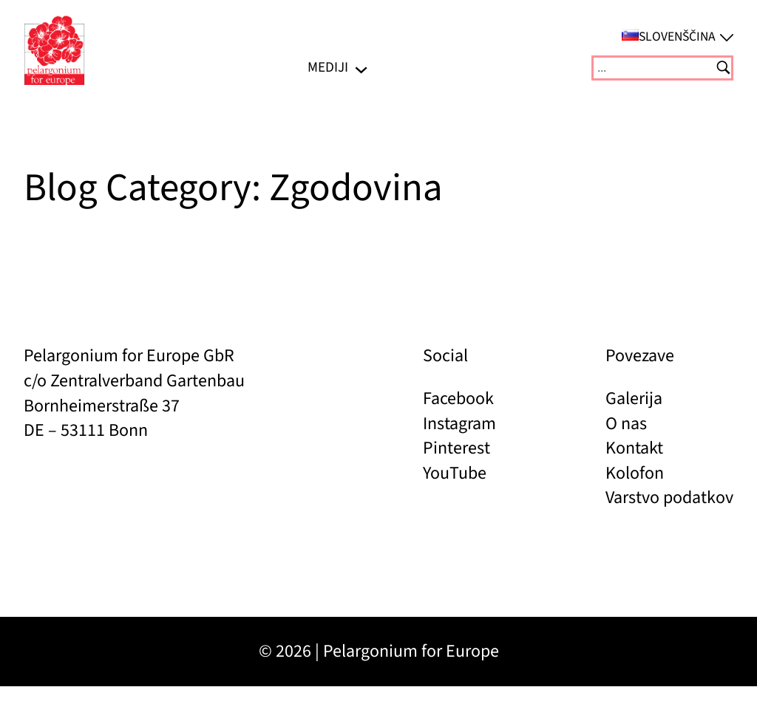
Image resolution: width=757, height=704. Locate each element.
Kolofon (634, 473)
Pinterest (456, 448)
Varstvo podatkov (669, 497)
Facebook (458, 398)
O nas (626, 424)
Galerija (633, 398)
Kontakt (634, 448)
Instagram (459, 424)
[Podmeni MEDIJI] (361, 68)
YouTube (454, 473)
